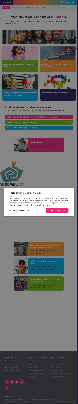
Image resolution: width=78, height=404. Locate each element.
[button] (19, 210)
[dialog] (39, 202)
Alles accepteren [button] (57, 210)
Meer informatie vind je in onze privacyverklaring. (34, 205)
